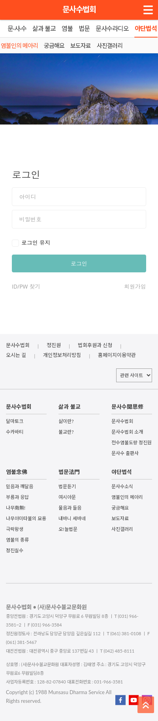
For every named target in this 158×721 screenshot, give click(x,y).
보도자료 (120, 518)
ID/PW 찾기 (26, 286)
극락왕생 (14, 529)
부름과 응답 (17, 497)
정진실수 (14, 550)
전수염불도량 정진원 (131, 442)
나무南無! (15, 508)
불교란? (65, 432)
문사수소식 (122, 486)
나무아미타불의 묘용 (26, 518)
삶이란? (65, 421)
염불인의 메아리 (127, 497)
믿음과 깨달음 (19, 486)
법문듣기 (67, 486)
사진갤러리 (122, 529)
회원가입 (135, 286)
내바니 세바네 (72, 518)
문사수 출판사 (125, 453)
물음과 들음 (69, 508)
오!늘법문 (67, 529)
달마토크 (14, 421)
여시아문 (67, 497)
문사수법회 (79, 9)
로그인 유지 (36, 242)
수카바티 (14, 432)
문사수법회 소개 (127, 432)
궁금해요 (120, 508)
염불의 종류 (17, 540)
